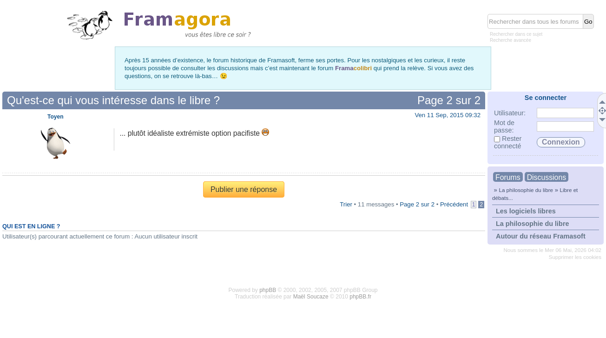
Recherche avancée (510, 40)
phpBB (267, 290)
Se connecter (545, 97)
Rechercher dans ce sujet (516, 34)
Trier (346, 204)
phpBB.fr (360, 296)
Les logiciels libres (526, 211)
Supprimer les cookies (575, 257)
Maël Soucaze (311, 296)
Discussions (546, 177)
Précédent (454, 204)
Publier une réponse (244, 189)
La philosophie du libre (526, 190)
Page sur (449, 100)
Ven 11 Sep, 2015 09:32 (448, 115)
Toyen (55, 116)
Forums (507, 177)
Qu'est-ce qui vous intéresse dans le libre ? (113, 100)
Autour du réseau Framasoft (541, 236)
